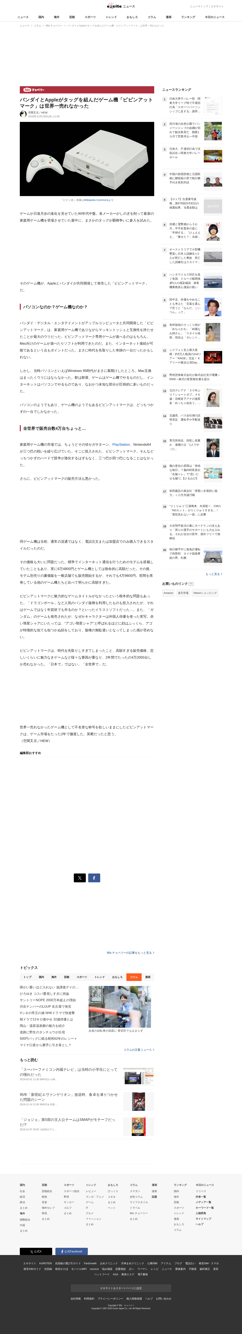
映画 (44, 1196)
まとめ (24, 1207)
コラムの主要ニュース (139, 1049)
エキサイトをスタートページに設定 (121, 1288)
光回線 (48, 1268)
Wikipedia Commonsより (99, 199)
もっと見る (214, 574)
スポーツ (90, 17)
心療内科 (152, 1263)
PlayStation (121, 444)
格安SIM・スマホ (209, 1263)
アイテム (166, 1263)
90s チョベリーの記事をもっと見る (130, 952)
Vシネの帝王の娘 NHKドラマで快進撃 (47, 1013)
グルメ (90, 1213)
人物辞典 (201, 1213)
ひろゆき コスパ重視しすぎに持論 (44, 993)
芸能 (72, 17)
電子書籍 (143, 1274)
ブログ (178, 1263)
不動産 (193, 1268)
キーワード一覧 (205, 1207)
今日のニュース (215, 17)
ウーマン (142, 1268)
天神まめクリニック (132, 1263)
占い (131, 1268)
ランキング (188, 17)
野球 (66, 1196)
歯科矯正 (205, 1268)
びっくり (113, 1191)
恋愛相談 (120, 1268)
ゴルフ (68, 1207)
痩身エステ (127, 1274)
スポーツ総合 (71, 1191)
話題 (154, 1196)
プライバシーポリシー (110, 1298)
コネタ (112, 1196)
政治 (22, 1202)
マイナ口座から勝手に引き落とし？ (45, 1045)
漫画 (168, 17)
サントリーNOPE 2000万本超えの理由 (48, 1000)
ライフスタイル (139, 1202)
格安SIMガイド (32, 1268)
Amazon (168, 592)
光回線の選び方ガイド (68, 1263)
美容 (215, 1268)
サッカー (69, 1202)
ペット (112, 1207)
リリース (201, 1191)
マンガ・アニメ (95, 1196)
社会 (22, 1191)
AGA (115, 1274)
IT (87, 1207)
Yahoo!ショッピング (205, 592)
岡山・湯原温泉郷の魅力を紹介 (42, 1025)
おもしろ (132, 17)
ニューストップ (199, 6)
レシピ (155, 1268)
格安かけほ (61, 1268)
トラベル (135, 1207)
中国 (22, 1225)
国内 (41, 17)
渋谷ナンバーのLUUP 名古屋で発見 (45, 1006)
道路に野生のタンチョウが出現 (42, 1032)
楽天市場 (183, 592)
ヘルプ (199, 1224)
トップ (27, 977)
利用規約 (89, 1298)
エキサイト (217, 6)
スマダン (135, 1191)
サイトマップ (203, 1218)
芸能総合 (47, 1191)
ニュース (23, 17)
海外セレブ (48, 1207)
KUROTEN (45, 1263)
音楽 (44, 1202)
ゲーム (90, 1202)
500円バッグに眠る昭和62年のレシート (48, 1038)
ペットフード (102, 1274)
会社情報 (76, 1298)
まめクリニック (109, 1263)
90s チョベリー (139, 1213)
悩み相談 (107, 1268)
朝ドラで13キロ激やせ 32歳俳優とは (46, 1019)
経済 (22, 1196)
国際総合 (25, 1219)
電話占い (190, 1263)
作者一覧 (201, 1196)
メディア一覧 (203, 1202)
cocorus (94, 1268)
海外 (56, 17)
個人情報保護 (134, 1298)
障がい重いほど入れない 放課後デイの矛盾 (50, 987)
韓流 (44, 1213)
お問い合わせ (163, 1298)
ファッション (93, 1218)
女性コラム (136, 1196)
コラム (152, 17)
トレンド (111, 17)
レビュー (91, 1191)
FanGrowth (90, 1263)
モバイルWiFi (79, 1268)
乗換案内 (180, 1268)
